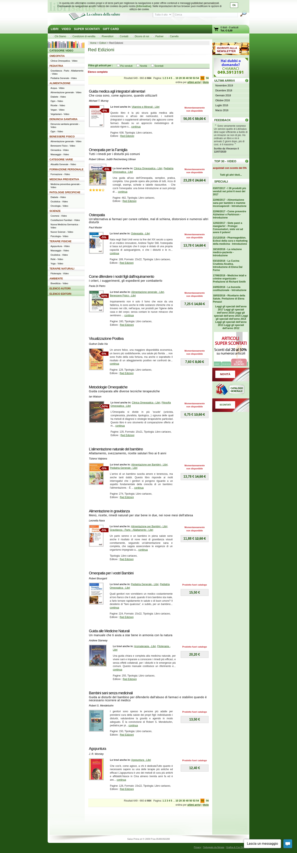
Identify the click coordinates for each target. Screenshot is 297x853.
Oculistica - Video (59, 201)
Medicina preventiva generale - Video (66, 185)
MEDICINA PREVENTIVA (64, 179)
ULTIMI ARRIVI (224, 80)
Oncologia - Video (59, 206)
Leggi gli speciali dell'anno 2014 (232, 317)
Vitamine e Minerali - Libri (145, 106)
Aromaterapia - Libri (145, 646)
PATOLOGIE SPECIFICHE (65, 192)
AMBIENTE (56, 278)
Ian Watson (95, 396)
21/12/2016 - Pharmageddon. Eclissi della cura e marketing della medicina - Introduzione (230, 240)
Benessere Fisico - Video (63, 145)
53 (194, 78)
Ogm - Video (57, 101)
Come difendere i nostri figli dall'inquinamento (121, 276)
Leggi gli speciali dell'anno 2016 (230, 311)
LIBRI (55, 29)
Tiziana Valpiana (98, 458)
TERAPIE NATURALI (62, 268)
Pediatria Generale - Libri (123, 467)
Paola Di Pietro (97, 286)
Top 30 (246, 161)
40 (187, 78)
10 (177, 78)
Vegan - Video (58, 110)
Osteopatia (97, 215)
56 (207, 78)
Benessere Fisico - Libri (123, 295)
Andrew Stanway (98, 640)
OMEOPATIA (57, 56)
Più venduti (126, 65)
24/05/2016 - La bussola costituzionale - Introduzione (229, 289)
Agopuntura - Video (60, 246)
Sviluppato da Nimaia (213, 847)
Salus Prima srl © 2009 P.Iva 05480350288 (148, 839)
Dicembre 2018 (223, 90)
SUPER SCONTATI (87, 29)
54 (197, 78)
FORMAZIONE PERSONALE (67, 169)
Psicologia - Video (59, 236)
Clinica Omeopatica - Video (64, 61)
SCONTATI (225, 404)
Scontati (158, 65)
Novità (143, 65)
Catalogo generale (230, 390)
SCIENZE (55, 211)
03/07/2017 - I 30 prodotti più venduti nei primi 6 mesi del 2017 (229, 191)
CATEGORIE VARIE (61, 159)
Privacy (197, 847)
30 (184, 78)
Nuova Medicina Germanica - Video (65, 226)
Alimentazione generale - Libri (147, 292)
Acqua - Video (58, 88)
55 (202, 78)
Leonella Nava (97, 520)
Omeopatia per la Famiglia (108, 150)
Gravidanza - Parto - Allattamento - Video (67, 72)
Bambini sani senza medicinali (111, 693)
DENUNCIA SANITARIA (64, 119)
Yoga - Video (57, 263)
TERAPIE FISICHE (61, 241)
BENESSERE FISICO (62, 136)
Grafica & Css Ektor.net (237, 847)
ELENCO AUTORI (60, 288)
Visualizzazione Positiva (106, 338)
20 (180, 78)
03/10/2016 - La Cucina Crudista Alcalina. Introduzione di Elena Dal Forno (227, 265)
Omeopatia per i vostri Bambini (111, 573)
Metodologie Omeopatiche (108, 387)
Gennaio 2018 (223, 95)
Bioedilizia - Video (59, 283)
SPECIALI (221, 181)
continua (135, 126)
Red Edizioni (127, 136)
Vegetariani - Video (60, 114)
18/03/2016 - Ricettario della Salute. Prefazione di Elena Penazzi (229, 298)
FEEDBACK (222, 120)
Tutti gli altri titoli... (231, 174)
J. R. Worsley (96, 754)
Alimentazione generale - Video (66, 92)
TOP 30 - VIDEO (225, 161)
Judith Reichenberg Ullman (121, 159)
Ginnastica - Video (60, 150)
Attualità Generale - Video (63, 164)
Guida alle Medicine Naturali (109, 631)
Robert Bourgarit (98, 578)
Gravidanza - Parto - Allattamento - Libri (131, 530)
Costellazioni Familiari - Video (65, 220)
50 (190, 78)
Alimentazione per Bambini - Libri (149, 464)
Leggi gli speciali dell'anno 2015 (229, 314)
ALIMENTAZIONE (60, 83)
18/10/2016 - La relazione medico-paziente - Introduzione (227, 252)
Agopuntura (97, 749)
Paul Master (95, 227)
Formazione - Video (60, 174)
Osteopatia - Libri (140, 233)
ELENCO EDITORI (60, 293)
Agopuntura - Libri (141, 760)
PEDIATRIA (56, 65)
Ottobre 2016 (222, 100)
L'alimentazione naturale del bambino (116, 449)
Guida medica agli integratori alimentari (117, 91)
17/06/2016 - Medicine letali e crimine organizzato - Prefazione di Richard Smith (229, 278)
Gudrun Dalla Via (98, 343)
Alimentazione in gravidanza (109, 511)
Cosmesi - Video (59, 216)
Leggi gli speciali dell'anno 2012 (233, 327)
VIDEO (66, 29)
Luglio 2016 (221, 105)
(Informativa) (143, 6)
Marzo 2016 (221, 110)
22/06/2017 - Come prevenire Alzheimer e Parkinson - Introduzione (229, 214)
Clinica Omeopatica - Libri (148, 168)
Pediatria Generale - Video (64, 78)
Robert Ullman (97, 159)
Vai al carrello (216, 29)
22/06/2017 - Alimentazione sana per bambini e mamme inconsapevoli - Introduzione (229, 203)
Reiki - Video (57, 259)
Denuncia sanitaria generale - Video (65, 125)
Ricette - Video (58, 105)
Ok (234, 5)
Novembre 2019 (224, 85)
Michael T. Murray (98, 100)
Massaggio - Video (60, 154)
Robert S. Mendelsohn (101, 705)
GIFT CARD (111, 29)
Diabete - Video (58, 96)
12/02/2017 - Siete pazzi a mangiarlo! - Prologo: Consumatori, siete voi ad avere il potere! (228, 228)
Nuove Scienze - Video (62, 232)
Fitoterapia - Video (60, 273)
